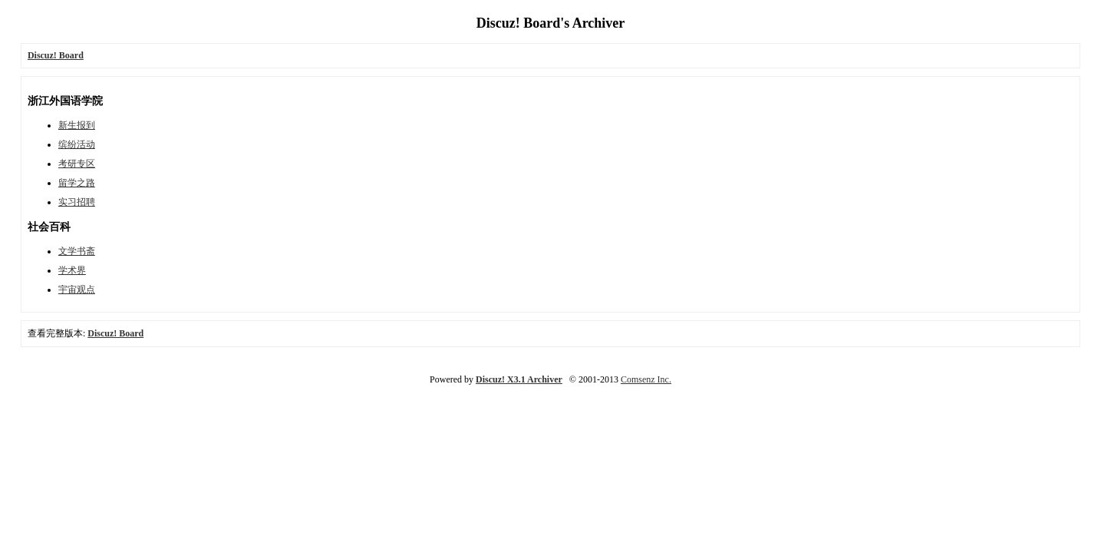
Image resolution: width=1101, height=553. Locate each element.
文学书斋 (76, 251)
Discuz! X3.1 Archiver (519, 379)
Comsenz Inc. (646, 379)
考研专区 (76, 163)
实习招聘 (76, 202)
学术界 (72, 270)
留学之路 (76, 182)
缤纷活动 (76, 144)
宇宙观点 (76, 289)
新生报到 (76, 125)
